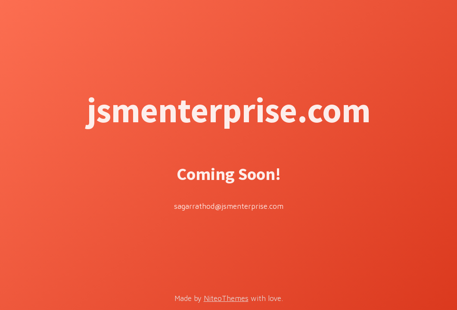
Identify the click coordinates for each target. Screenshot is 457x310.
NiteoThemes (226, 298)
